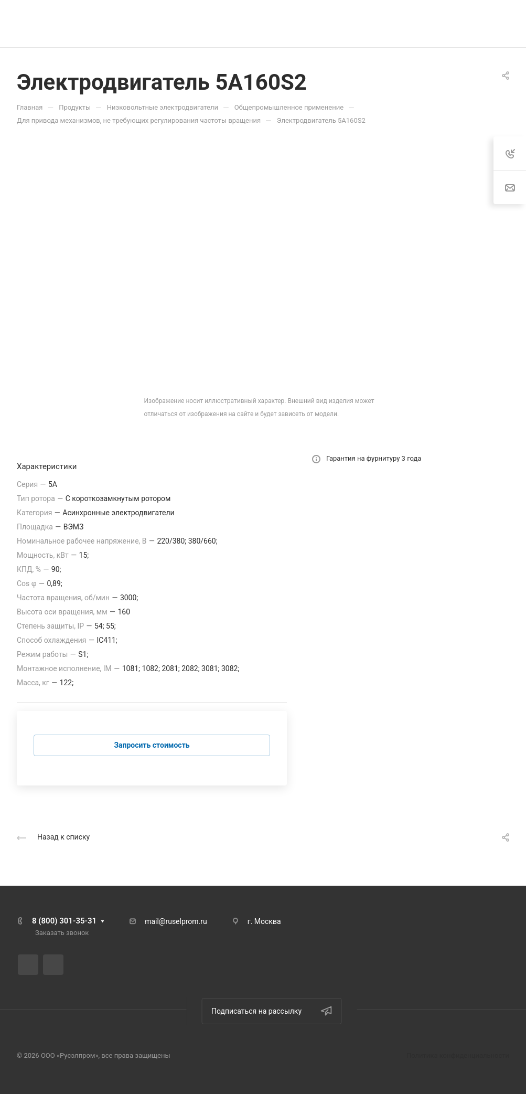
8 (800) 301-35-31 (64, 921)
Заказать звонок (62, 933)
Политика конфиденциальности (457, 1055)
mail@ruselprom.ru (176, 921)
